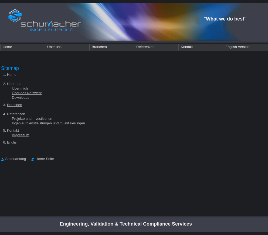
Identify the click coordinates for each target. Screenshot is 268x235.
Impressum (20, 135)
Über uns (54, 47)
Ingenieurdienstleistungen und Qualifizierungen (48, 123)
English (13, 142)
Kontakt (187, 47)
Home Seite (40, 159)
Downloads (20, 98)
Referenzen (145, 47)
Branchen (99, 47)
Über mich (20, 88)
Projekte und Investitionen (32, 119)
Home (7, 47)
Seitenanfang (13, 159)
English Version (237, 47)
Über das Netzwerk (27, 93)
